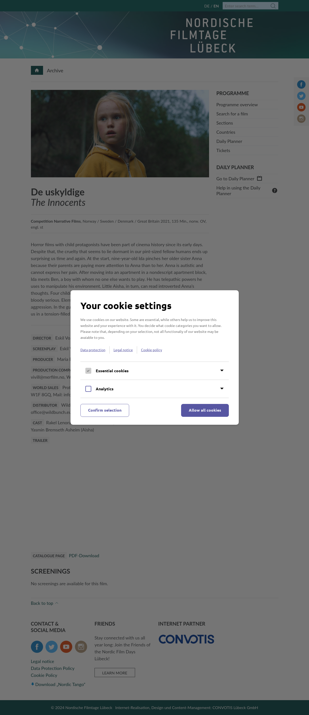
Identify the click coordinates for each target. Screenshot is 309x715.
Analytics (105, 388)
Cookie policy (151, 349)
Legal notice (123, 349)
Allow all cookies (205, 410)
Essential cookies (112, 370)
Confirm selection (104, 410)
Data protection (92, 349)
